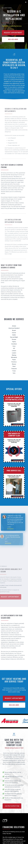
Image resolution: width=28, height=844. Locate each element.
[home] (9, 2)
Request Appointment (13, 33)
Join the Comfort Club (12, 806)
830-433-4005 (13, 39)
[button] (26, 2)
